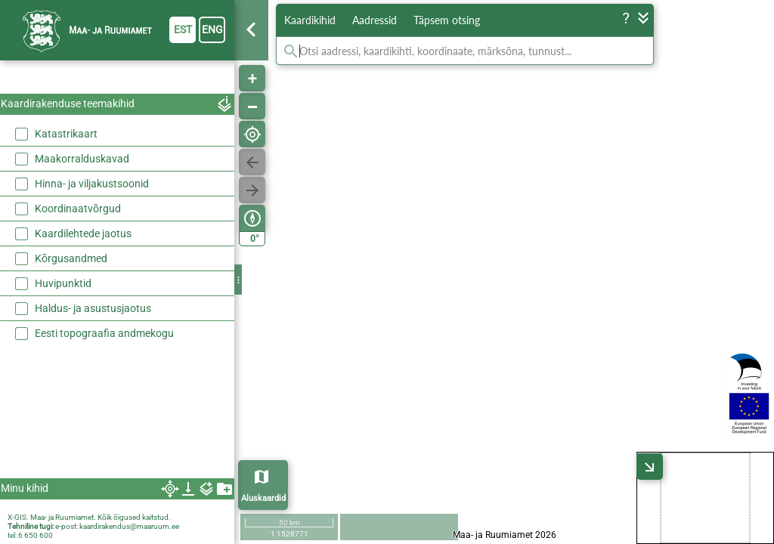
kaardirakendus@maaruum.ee (129, 526)
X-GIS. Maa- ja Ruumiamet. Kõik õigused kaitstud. (89, 517)
